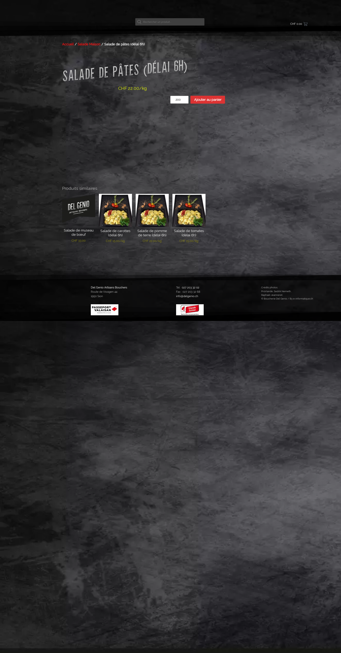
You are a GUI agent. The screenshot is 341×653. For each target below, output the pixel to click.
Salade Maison (89, 44)
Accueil (68, 44)
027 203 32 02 (190, 284)
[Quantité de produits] (179, 100)
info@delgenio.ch (187, 293)
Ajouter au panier (208, 100)
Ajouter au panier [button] (78, 250)
